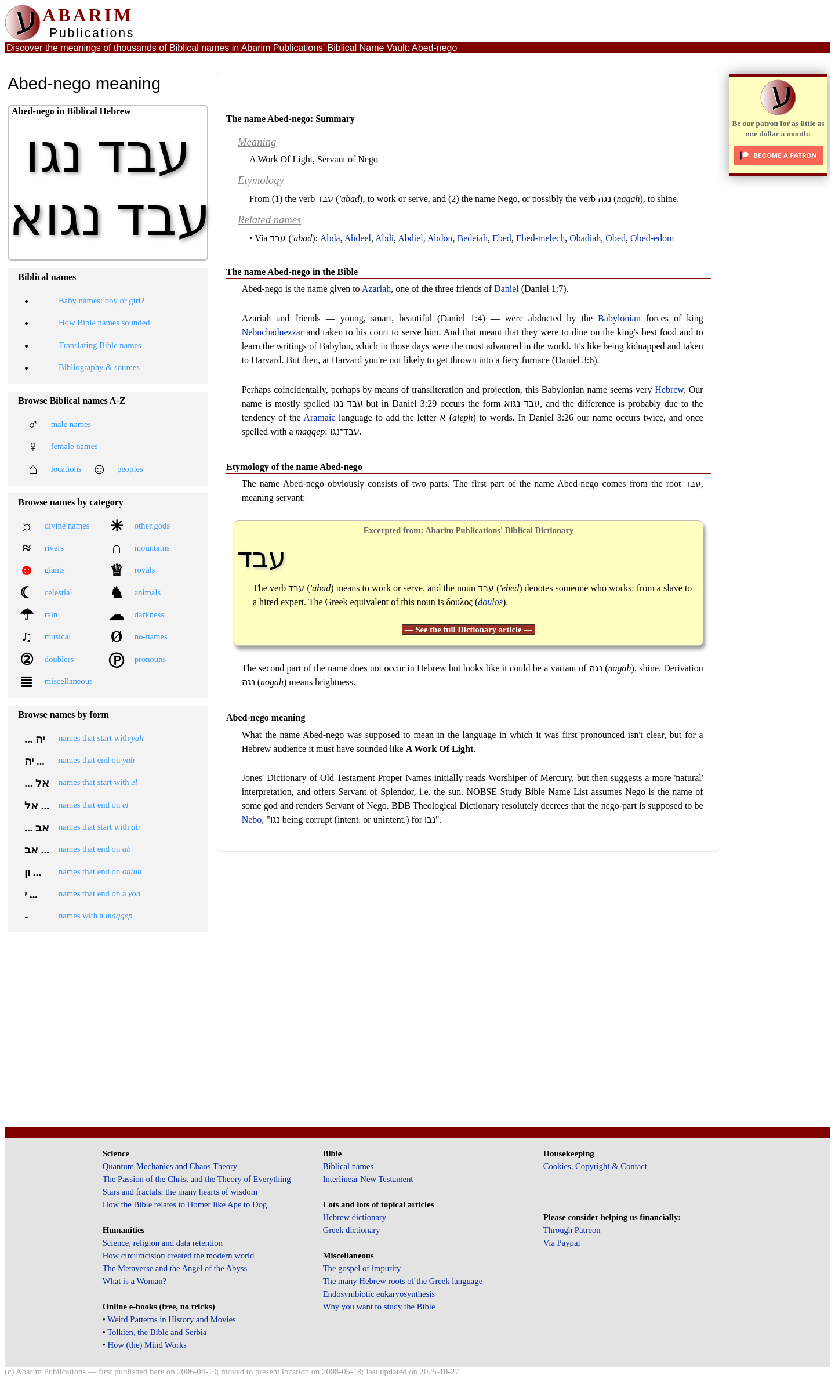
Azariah (376, 289)
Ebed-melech (540, 238)
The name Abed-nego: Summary (290, 119)
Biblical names (348, 1166)
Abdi (384, 238)
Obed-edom (652, 238)
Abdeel (357, 238)
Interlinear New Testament (368, 1179)
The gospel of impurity (362, 1268)
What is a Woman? (134, 1281)
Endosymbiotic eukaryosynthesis (379, 1293)
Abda (330, 238)
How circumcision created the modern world (179, 1255)
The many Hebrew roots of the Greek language (403, 1281)
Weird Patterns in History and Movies (171, 1319)
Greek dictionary (351, 1230)
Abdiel (410, 238)
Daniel (506, 289)
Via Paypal (561, 1242)
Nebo (252, 819)
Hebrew (669, 390)
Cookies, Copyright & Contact (595, 1166)
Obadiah (585, 238)
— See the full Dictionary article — (468, 629)
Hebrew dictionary (354, 1217)
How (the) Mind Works (147, 1345)
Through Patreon (572, 1230)
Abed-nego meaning (265, 717)
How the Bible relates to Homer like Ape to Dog (185, 1204)
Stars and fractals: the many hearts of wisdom (180, 1191)
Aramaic (319, 417)
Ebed (501, 238)
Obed (615, 238)
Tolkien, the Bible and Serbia (156, 1332)
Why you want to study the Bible (379, 1306)
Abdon (440, 238)
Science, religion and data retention (163, 1242)
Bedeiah (472, 238)
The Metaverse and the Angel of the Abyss (175, 1268)
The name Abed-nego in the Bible (292, 272)
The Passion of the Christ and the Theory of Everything (197, 1179)
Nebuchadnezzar (273, 332)
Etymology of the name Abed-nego (294, 467)
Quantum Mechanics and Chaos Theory (170, 1166)
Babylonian (619, 318)
